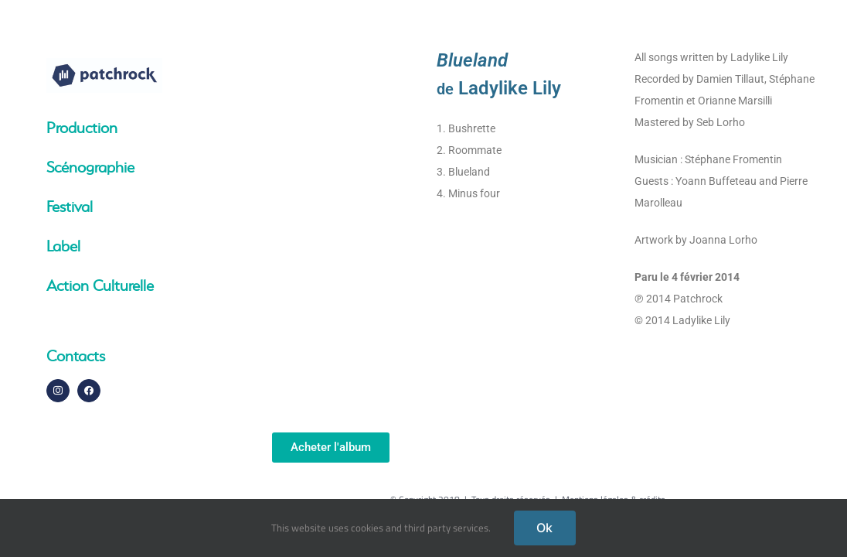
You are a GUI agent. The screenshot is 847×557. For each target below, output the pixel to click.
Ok (544, 527)
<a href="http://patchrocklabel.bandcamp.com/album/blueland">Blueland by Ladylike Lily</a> (330, 228)
